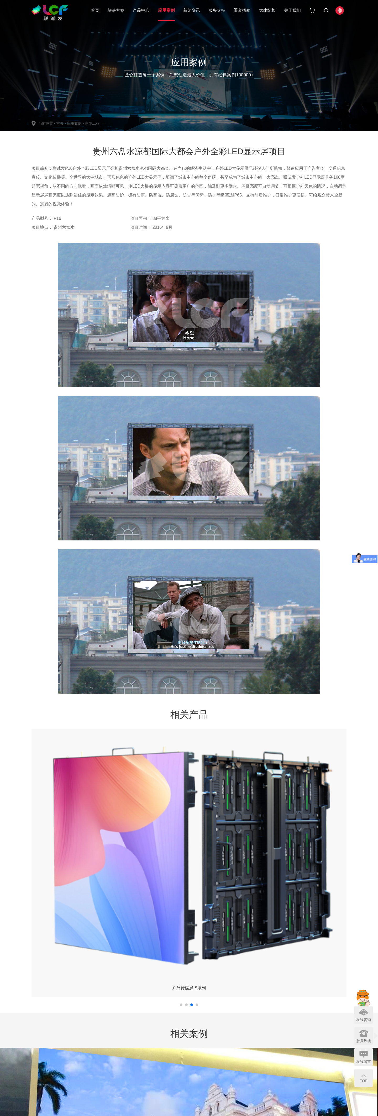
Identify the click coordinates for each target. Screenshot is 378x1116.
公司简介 (246, 1039)
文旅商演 (99, 1054)
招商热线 (221, 1054)
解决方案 (116, 10)
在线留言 (363, 1062)
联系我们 (246, 1061)
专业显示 (123, 1046)
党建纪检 (267, 10)
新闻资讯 (191, 10)
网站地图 (246, 1069)
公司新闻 (172, 1039)
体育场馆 (99, 1069)
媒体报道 (172, 1046)
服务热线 (363, 1041)
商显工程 (92, 123)
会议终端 (99, 1077)
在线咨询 (363, 1020)
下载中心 (197, 1054)
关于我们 (292, 10)
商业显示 (123, 1054)
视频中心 (197, 1046)
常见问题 (197, 1061)
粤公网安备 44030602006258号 (177, 1108)
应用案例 (166, 10)
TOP (364, 1081)
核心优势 (221, 1039)
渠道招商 (242, 10)
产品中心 (141, 10)
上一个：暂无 (44, 986)
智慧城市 (99, 1046)
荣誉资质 (246, 1046)
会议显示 (123, 1061)
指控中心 (99, 1039)
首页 (95, 10)
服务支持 (216, 10)
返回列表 (193, 986)
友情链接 (246, 1077)
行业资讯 (172, 1061)
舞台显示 (123, 1039)
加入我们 (246, 1054)
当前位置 (47, 123)
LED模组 (123, 1077)
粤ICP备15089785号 (132, 1108)
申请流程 (221, 1046)
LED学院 (172, 1069)
